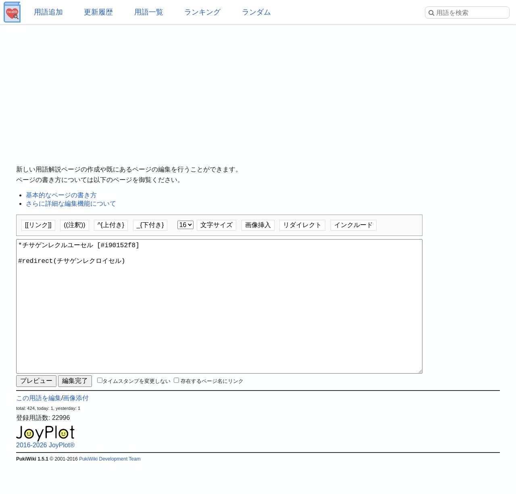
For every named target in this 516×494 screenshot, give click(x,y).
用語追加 (48, 12)
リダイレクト (302, 224)
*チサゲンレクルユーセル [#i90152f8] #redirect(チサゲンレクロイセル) (219, 321)
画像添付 (76, 427)
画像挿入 (258, 224)
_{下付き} (150, 224)
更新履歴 (98, 12)
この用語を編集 (38, 427)
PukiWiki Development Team (110, 488)
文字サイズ (216, 224)
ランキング (202, 12)
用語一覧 (148, 12)
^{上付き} (111, 224)
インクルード (353, 224)
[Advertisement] (258, 88)
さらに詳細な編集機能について (71, 203)
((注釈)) (74, 224)
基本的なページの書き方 (61, 195)
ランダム (256, 12)
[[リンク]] (38, 224)
